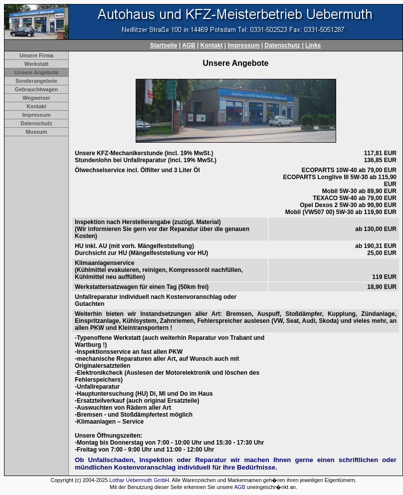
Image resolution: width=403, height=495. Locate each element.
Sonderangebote (36, 81)
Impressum (243, 45)
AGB (189, 45)
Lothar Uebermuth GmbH (139, 480)
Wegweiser (36, 98)
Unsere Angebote (36, 72)
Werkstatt (36, 64)
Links (313, 45)
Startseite (164, 45)
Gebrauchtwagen (36, 89)
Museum (36, 132)
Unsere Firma (36, 55)
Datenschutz (282, 45)
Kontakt (212, 45)
